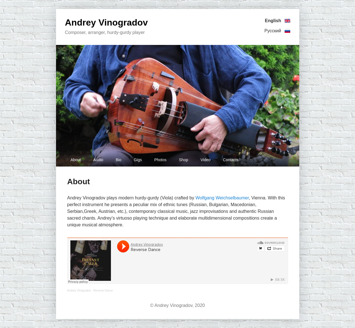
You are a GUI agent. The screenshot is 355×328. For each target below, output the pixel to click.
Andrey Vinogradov (106, 22)
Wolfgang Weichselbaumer (222, 197)
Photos (160, 160)
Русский (277, 31)
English (277, 21)
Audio (98, 160)
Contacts (230, 160)
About (76, 160)
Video (205, 160)
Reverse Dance (103, 290)
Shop (183, 160)
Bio (118, 160)
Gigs (138, 160)
